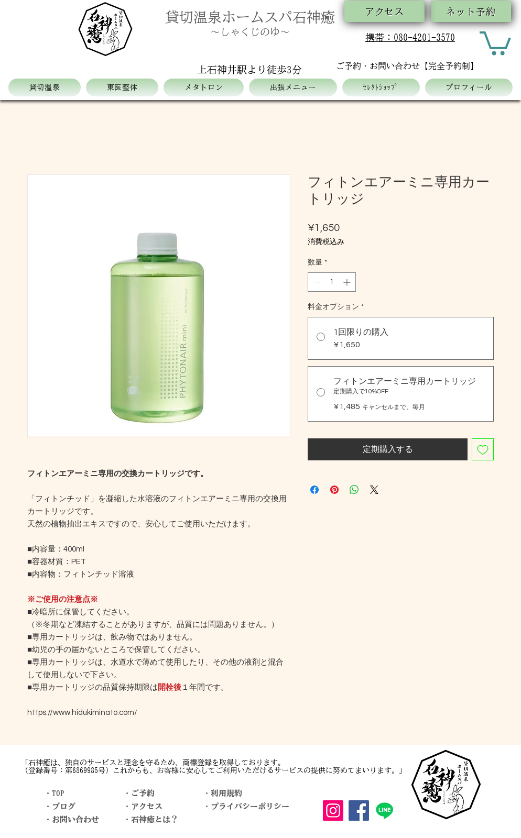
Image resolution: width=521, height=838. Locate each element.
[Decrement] (315, 282)
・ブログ (59, 806)
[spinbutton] (331, 282)
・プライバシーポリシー (246, 806)
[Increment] (347, 282)
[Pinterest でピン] (334, 489)
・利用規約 (222, 793)
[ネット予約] (471, 11)
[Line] (384, 810)
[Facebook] (359, 810)
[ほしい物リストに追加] (483, 449)
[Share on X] (374, 489)
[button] (495, 42)
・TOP (54, 793)
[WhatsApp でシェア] (354, 489)
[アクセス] (384, 11)
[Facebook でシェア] (314, 489)
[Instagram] (333, 810)
